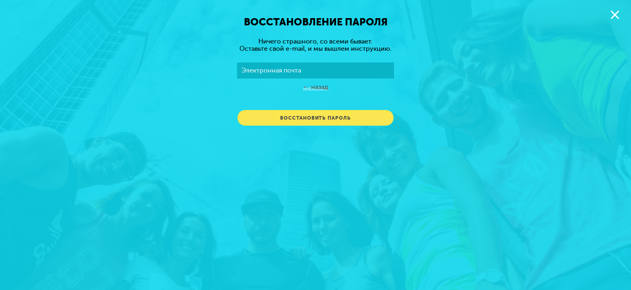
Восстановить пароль (315, 118)
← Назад (315, 87)
